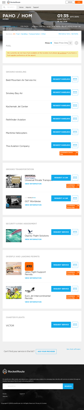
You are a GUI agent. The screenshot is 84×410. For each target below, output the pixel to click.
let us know (62, 53)
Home (21, 7)
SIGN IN (70, 2)
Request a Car (61, 178)
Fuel (17, 34)
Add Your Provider (46, 351)
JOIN (78, 2)
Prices (48, 43)
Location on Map (10, 27)
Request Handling (61, 79)
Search (68, 386)
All (14, 34)
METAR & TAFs (64, 34)
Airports (28, 7)
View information (33, 184)
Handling (24, 34)
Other (43, 34)
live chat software (73, 349)
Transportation (34, 34)
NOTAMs (74, 34)
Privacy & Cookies (41, 403)
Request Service (61, 232)
